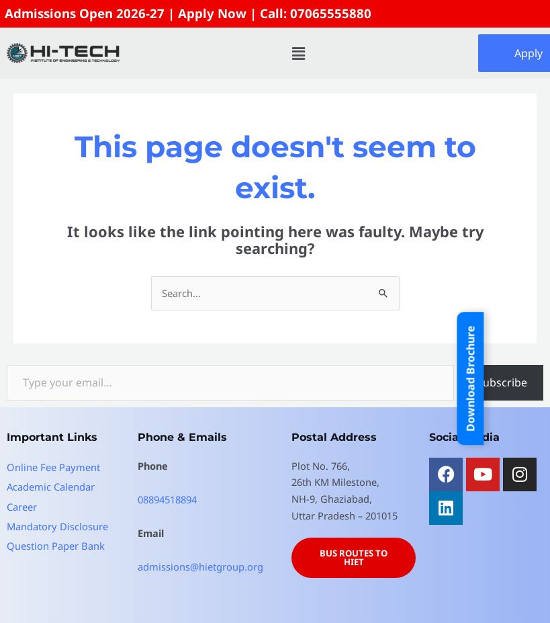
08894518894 (167, 498)
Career (22, 504)
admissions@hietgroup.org (200, 565)
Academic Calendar (51, 485)
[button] (298, 52)
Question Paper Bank (55, 544)
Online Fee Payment (53, 465)
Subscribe (502, 381)
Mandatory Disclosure (57, 525)
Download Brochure (470, 378)
